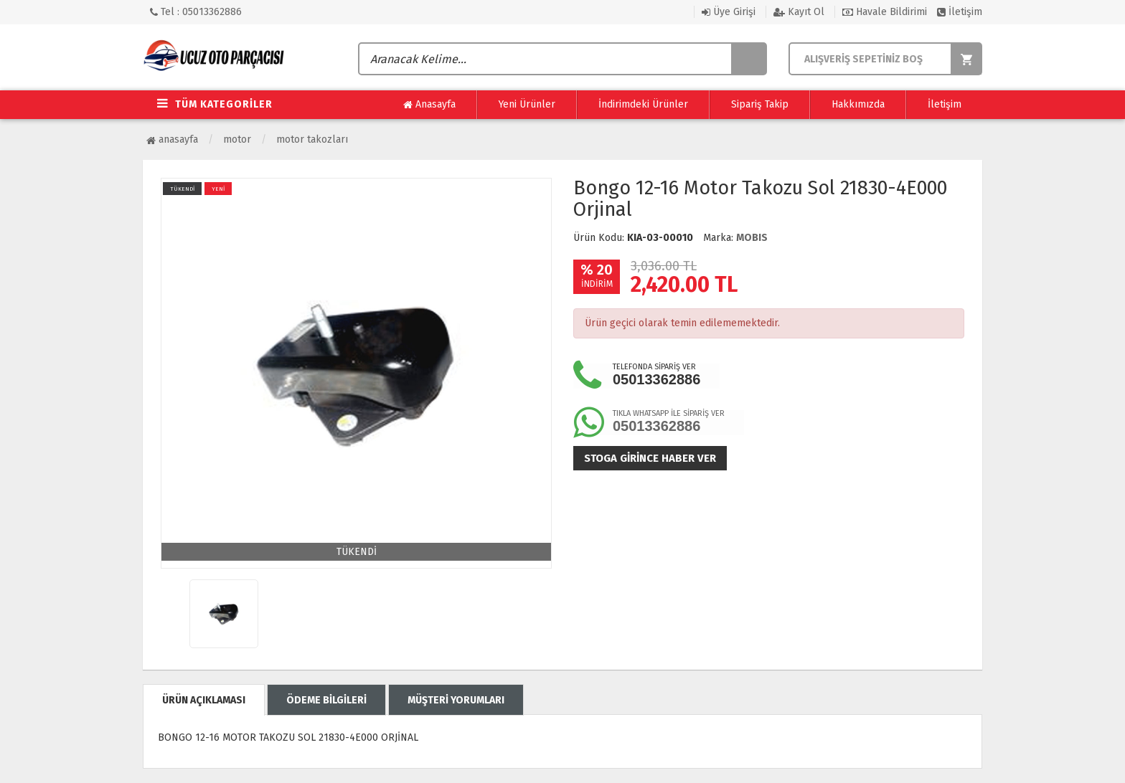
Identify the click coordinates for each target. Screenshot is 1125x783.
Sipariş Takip (760, 104)
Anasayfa (429, 105)
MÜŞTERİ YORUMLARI (456, 700)
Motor (237, 139)
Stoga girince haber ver (650, 458)
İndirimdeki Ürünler (643, 104)
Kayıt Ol (798, 12)
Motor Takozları (312, 139)
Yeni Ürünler (527, 104)
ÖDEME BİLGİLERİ (326, 700)
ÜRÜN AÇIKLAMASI (203, 700)
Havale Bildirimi (884, 12)
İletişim (959, 12)
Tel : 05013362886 (196, 12)
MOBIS (752, 238)
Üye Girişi (729, 12)
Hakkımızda (858, 104)
